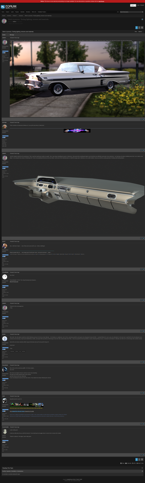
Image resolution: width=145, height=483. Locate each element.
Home (3, 11)
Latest (12, 11)
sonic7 (3, 241)
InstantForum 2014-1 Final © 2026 (74, 479)
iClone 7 (15, 15)
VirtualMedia (5, 272)
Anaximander (5, 427)
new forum (101, 1)
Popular (17, 11)
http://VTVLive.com (14, 281)
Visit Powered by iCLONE (22, 411)
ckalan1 (14, 21)
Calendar (22, 11)
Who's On (34, 11)
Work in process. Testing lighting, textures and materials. (38, 15)
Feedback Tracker (42, 11)
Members (28, 11)
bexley (3, 334)
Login (138, 5)
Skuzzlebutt (5, 365)
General (21, 15)
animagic (4, 122)
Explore (7, 11)
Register (142, 5)
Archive (9, 15)
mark (3, 396)
